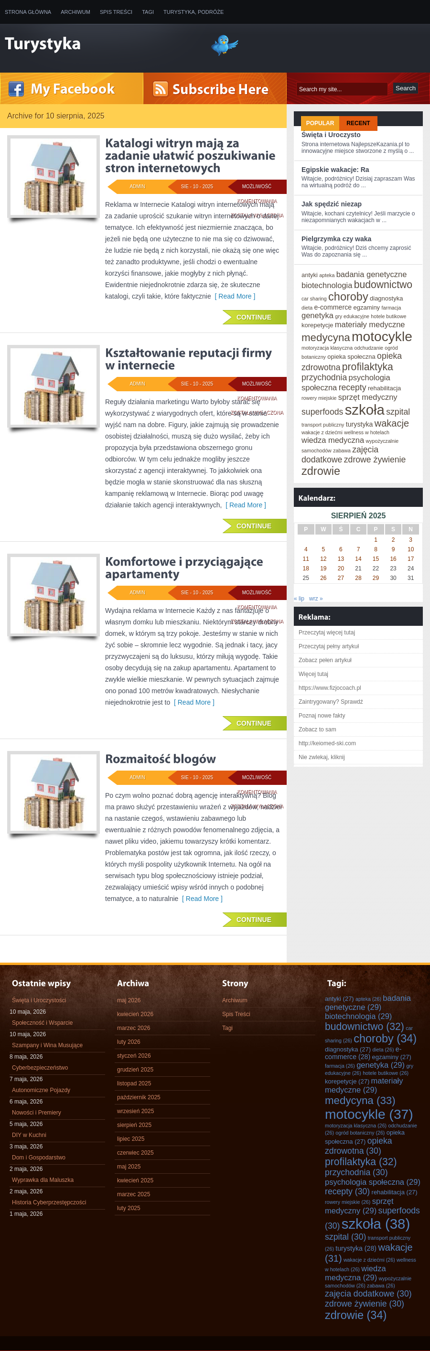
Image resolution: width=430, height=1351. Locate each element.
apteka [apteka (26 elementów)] (326, 275)
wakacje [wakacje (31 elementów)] (392, 423)
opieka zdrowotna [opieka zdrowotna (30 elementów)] (358, 1146)
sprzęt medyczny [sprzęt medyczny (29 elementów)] (368, 397)
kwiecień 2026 (135, 1014)
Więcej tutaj (313, 674)
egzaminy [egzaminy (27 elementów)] (366, 307)
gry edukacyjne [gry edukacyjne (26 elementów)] (352, 316)
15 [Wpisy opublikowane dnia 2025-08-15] (376, 559)
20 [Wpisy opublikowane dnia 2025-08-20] (341, 568)
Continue (253, 317)
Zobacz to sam (317, 729)
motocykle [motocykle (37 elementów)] (382, 336)
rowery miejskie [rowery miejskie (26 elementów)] (318, 398)
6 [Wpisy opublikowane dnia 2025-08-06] (341, 549)
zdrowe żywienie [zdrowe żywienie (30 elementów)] (375, 459)
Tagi (148, 12)
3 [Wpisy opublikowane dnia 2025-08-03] (410, 539)
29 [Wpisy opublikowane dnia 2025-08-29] (376, 578)
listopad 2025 (134, 1083)
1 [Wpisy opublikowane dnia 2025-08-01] (375, 539)
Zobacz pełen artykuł (325, 660)
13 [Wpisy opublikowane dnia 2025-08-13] (341, 559)
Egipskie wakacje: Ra (335, 169)
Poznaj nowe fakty (322, 715)
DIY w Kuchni (29, 1135)
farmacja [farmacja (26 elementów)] (391, 308)
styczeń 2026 (134, 1055)
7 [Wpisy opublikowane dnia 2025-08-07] (358, 549)
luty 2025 (128, 1208)
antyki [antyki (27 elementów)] (309, 275)
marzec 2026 (133, 1028)
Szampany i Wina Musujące (47, 1045)
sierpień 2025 (134, 1125)
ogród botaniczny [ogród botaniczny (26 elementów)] (360, 1133)
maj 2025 (128, 1166)
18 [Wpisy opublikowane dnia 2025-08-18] (306, 568)
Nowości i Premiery (36, 1112)
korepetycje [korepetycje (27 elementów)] (317, 325)
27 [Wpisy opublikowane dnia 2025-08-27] (341, 578)
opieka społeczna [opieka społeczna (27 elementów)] (351, 356)
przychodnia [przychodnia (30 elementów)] (324, 377)
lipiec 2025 (130, 1139)
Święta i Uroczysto (331, 135)
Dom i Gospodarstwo (38, 1157)
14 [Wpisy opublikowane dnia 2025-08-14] (358, 559)
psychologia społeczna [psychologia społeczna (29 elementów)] (372, 1182)
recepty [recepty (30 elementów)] (352, 387)
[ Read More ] (233, 296)
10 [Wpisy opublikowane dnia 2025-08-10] (411, 549)
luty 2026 (128, 1042)
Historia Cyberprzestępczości (49, 1202)
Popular (320, 123)
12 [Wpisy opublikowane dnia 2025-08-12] (323, 559)
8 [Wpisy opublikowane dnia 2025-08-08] (375, 549)
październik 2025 (139, 1097)
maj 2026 (128, 1000)
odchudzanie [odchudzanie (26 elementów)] (369, 348)
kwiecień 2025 (135, 1180)
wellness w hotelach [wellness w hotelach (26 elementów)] (366, 432)
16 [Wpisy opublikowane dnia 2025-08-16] (393, 559)
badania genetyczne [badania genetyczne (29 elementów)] (371, 274)
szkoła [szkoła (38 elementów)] (365, 410)
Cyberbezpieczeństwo (40, 1067)
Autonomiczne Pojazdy (41, 1090)
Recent (358, 123)
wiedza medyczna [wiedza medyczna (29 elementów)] (332, 440)
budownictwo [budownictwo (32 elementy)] (383, 284)
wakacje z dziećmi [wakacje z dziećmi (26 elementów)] (322, 432)
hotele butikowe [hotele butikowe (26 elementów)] (388, 316)
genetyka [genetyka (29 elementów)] (317, 315)
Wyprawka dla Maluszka (43, 1180)
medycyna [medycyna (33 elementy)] (325, 337)
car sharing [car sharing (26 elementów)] (314, 298)
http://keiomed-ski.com (327, 743)
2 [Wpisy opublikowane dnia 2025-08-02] (393, 539)
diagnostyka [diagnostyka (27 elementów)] (386, 298)
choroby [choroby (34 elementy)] (348, 296)
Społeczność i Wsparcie (42, 1022)
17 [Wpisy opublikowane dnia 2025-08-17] (411, 559)
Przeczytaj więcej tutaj (327, 632)
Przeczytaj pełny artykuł (329, 646)
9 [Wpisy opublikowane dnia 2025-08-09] (393, 549)
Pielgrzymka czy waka (336, 239)
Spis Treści (116, 12)
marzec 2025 (133, 1194)
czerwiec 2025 (135, 1152)
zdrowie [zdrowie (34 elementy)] (320, 471)
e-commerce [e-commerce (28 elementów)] (333, 307)
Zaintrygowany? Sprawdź (331, 701)
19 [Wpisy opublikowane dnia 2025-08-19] (323, 568)
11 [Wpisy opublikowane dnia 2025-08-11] (306, 559)
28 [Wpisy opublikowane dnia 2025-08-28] (358, 578)
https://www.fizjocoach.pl (330, 688)
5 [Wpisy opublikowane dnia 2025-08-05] (323, 549)
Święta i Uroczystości (39, 1000)
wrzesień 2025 (135, 1111)
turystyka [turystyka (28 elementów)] (359, 424)
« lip (299, 598)
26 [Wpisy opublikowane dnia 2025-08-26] (323, 578)
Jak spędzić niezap (331, 204)
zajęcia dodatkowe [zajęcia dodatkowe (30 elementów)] (339, 454)
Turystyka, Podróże (193, 12)
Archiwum (75, 12)
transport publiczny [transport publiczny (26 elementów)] (322, 425)
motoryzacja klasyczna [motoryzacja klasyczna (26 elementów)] (327, 348)
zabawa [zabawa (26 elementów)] (342, 450)
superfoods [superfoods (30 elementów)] (322, 412)
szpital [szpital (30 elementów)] (398, 412)
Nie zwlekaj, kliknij (322, 757)
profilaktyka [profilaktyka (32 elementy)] (367, 366)
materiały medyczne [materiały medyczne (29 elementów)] (370, 324)
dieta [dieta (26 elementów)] (306, 308)
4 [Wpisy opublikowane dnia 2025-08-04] (306, 549)
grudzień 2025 (135, 1069)
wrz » (316, 598)
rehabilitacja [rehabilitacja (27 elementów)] (384, 388)
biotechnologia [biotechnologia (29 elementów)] (326, 285)
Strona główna (28, 12)
